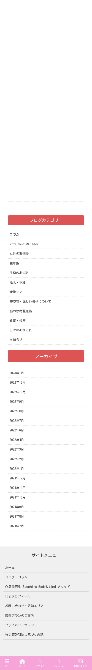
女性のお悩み (19, 253)
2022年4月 (17, 439)
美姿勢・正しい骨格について (30, 301)
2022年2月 (17, 459)
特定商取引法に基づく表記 (24, 634)
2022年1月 (17, 468)
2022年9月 (17, 401)
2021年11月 (18, 487)
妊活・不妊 (18, 282)
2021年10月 (18, 497)
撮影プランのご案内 (19, 615)
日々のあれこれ (21, 330)
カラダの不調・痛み (24, 244)
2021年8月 (17, 516)
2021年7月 (17, 526)
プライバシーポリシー (21, 625)
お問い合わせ (80, 663)
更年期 (14, 263)
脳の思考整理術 (21, 311)
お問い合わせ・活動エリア (24, 605)
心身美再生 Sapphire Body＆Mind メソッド (37, 586)
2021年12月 (18, 478)
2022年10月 (18, 392)
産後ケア (16, 292)
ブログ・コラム (16, 577)
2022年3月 (17, 449)
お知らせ (16, 339)
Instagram (59, 663)
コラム (14, 234)
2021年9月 (17, 507)
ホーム (10, 567)
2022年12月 (18, 382)
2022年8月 (17, 411)
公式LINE (39, 663)
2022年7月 (17, 420)
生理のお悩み (19, 273)
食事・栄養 (18, 320)
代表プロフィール (18, 596)
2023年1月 (17, 373)
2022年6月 (17, 430)
